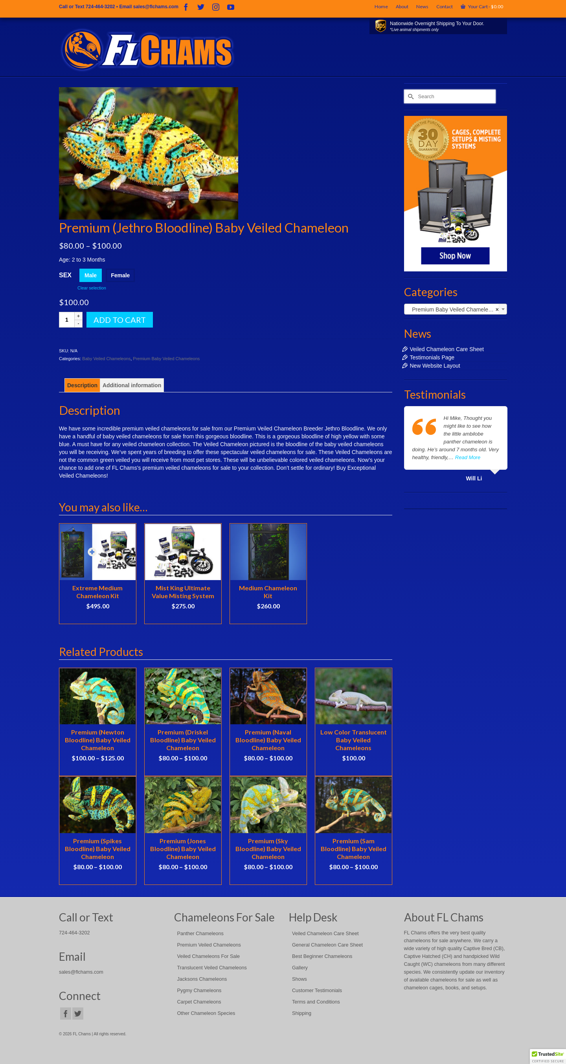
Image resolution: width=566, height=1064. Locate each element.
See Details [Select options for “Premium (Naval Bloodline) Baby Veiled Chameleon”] (268, 769)
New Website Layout (435, 366)
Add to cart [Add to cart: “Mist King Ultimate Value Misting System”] (183, 617)
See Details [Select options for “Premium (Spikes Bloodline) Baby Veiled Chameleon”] (97, 878)
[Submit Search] (410, 96)
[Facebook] (185, 7)
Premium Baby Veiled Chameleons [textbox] (453, 309)
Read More (467, 457)
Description (82, 385)
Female (120, 275)
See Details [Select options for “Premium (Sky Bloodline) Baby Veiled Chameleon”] (268, 878)
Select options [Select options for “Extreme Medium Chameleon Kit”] (97, 617)
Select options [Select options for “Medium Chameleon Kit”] (268, 617)
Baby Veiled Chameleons (106, 358)
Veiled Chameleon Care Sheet (447, 349)
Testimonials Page (432, 357)
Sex (65, 275)
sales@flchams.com (155, 6)
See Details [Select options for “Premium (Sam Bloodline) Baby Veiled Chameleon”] (353, 878)
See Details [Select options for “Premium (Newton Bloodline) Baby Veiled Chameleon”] (97, 769)
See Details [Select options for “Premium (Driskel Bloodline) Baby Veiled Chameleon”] (183, 769)
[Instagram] (215, 7)
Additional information (132, 385)
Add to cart (120, 319)
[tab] (82, 385)
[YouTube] (230, 7)
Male (91, 275)
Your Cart (482, 6)
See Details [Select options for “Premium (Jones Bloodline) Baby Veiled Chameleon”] (183, 878)
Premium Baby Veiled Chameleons (166, 358)
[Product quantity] (67, 320)
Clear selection (91, 288)
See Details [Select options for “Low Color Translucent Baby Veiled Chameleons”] (353, 769)
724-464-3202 (100, 6)
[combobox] (455, 309)
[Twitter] (200, 7)
